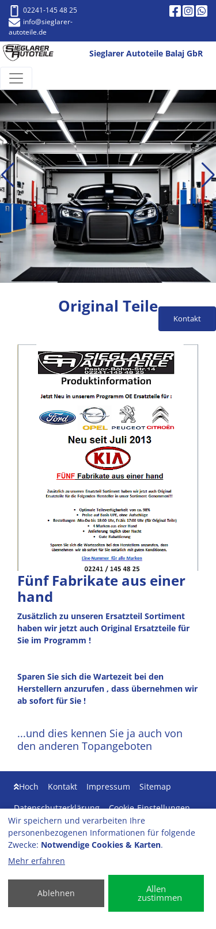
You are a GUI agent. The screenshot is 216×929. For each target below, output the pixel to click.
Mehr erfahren (36, 860)
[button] (8, 175)
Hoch (26, 786)
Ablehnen (56, 893)
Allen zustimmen (160, 893)
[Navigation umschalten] (16, 78)
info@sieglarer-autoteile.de (41, 27)
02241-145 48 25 (43, 10)
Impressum (108, 786)
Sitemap (155, 786)
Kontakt (62, 786)
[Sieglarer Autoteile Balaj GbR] (32, 54)
